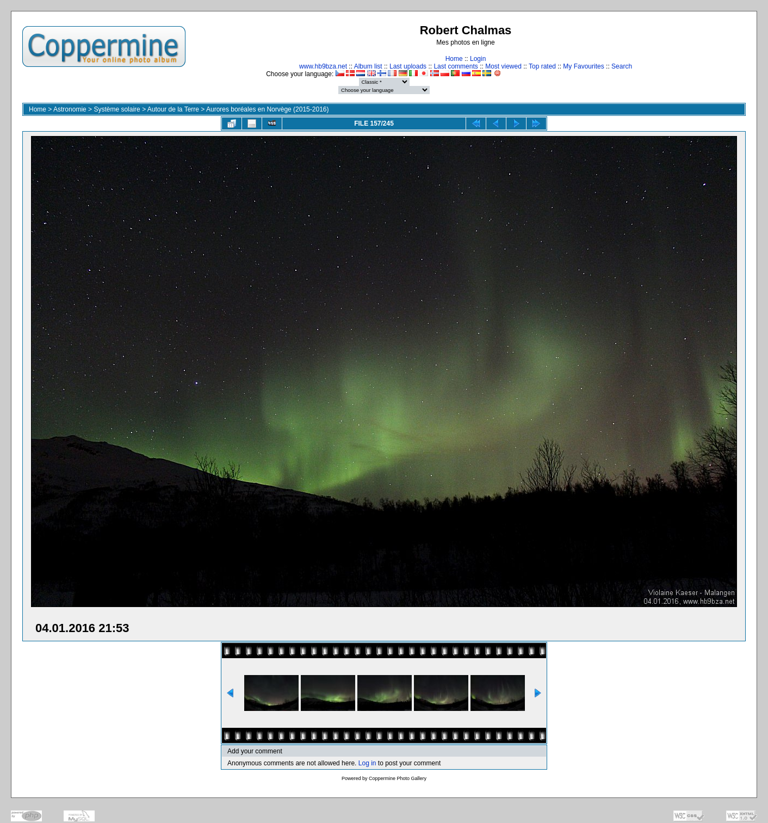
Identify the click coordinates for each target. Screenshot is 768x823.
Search (621, 66)
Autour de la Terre (173, 109)
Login (478, 59)
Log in (367, 763)
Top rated (542, 66)
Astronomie (69, 109)
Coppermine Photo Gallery (397, 778)
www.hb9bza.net (323, 66)
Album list (368, 66)
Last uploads (407, 66)
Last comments (455, 66)
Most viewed (503, 66)
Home (454, 59)
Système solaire (117, 109)
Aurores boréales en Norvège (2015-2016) (267, 109)
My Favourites (583, 66)
